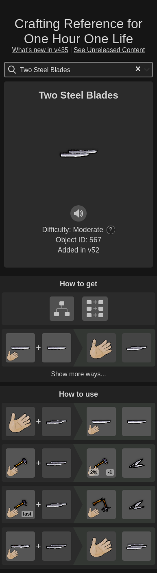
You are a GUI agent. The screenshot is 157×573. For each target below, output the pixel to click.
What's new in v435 (40, 49)
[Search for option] (54, 70)
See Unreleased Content (109, 49)
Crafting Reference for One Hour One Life (79, 31)
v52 (93, 250)
